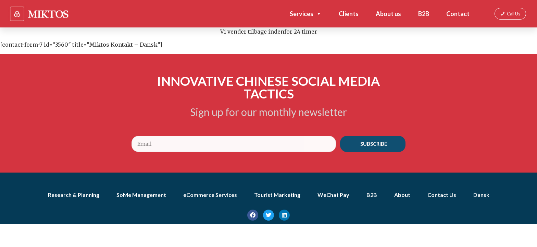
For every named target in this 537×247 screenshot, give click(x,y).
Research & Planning (73, 194)
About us (388, 13)
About (402, 194)
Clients (349, 13)
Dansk (481, 194)
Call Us (513, 13)
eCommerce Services (210, 194)
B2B (423, 13)
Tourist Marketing (277, 194)
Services (306, 13)
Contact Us (441, 194)
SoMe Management (141, 194)
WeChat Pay (333, 194)
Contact (458, 13)
